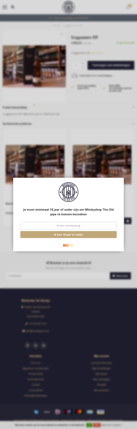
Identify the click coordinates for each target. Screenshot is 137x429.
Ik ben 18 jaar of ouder (68, 234)
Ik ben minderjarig (68, 225)
